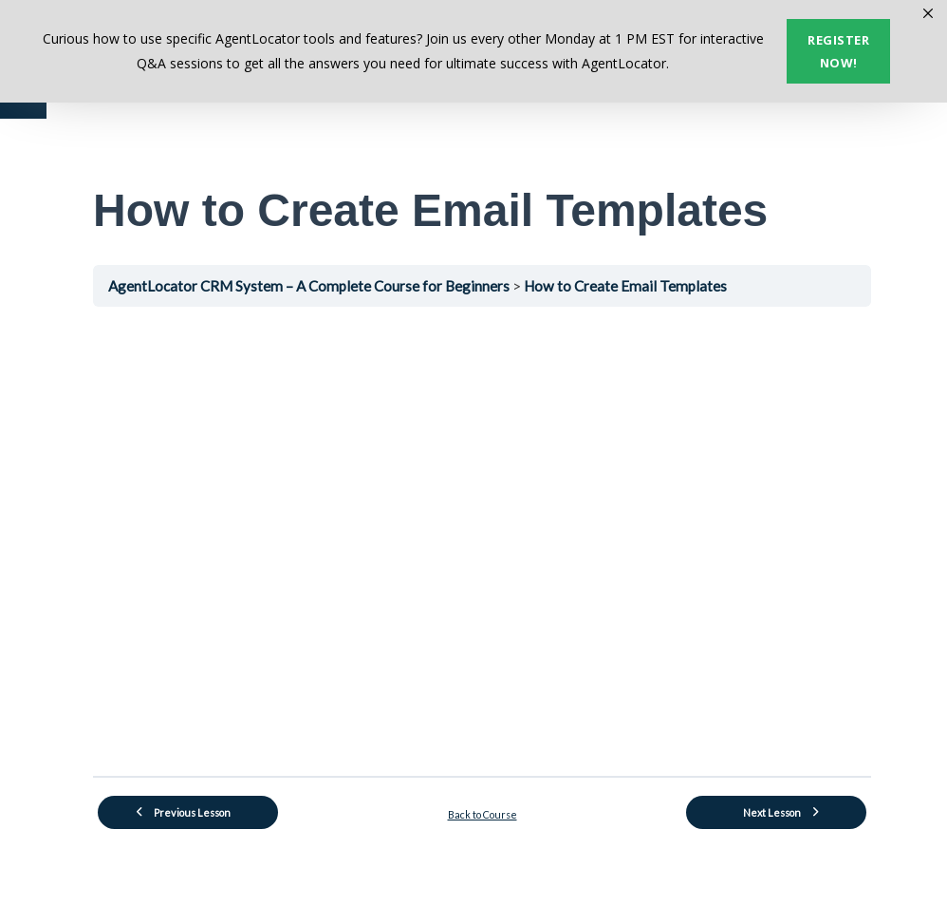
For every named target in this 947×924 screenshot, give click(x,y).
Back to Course (482, 814)
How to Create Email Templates (625, 285)
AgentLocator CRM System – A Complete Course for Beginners (310, 285)
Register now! (838, 51)
